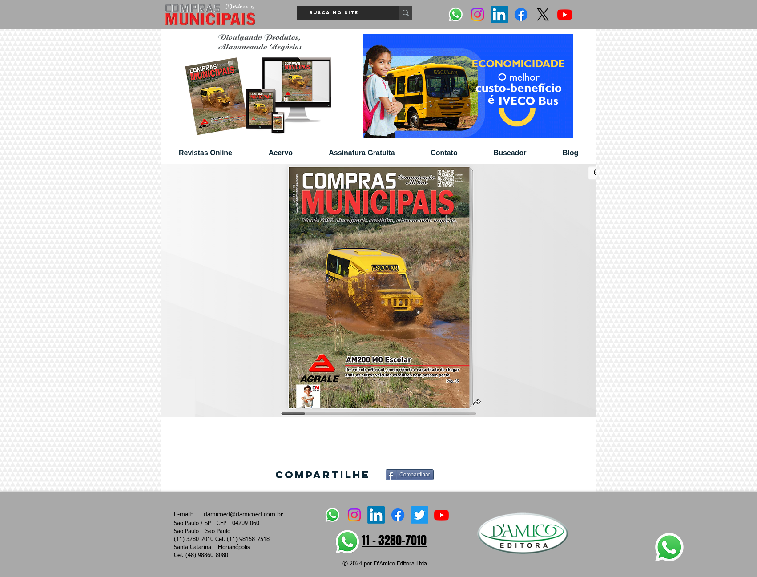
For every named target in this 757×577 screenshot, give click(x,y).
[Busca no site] (344, 13)
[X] (543, 14)
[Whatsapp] (455, 14)
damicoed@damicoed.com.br (243, 515)
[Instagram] (477, 14)
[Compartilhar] (410, 474)
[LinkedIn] (499, 14)
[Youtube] (564, 14)
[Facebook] (521, 14)
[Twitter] (419, 515)
